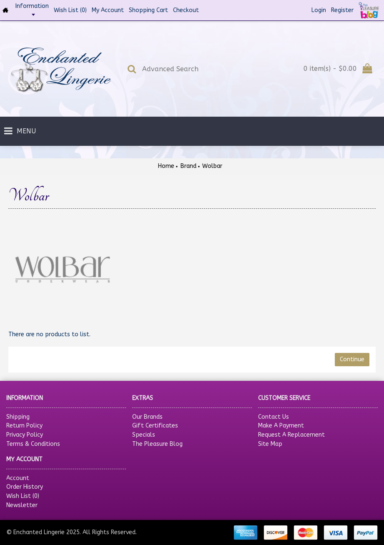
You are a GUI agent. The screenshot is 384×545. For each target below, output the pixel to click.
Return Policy (24, 425)
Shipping (18, 416)
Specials (143, 434)
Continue (352, 359)
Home (166, 166)
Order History (24, 486)
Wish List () (22, 496)
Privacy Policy (24, 434)
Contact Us (273, 416)
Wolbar (212, 166)
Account (17, 478)
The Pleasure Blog (157, 444)
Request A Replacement (291, 434)
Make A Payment (281, 425)
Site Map (270, 444)
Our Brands (147, 416)
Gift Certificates (155, 425)
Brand (188, 166)
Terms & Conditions (33, 444)
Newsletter (22, 505)
